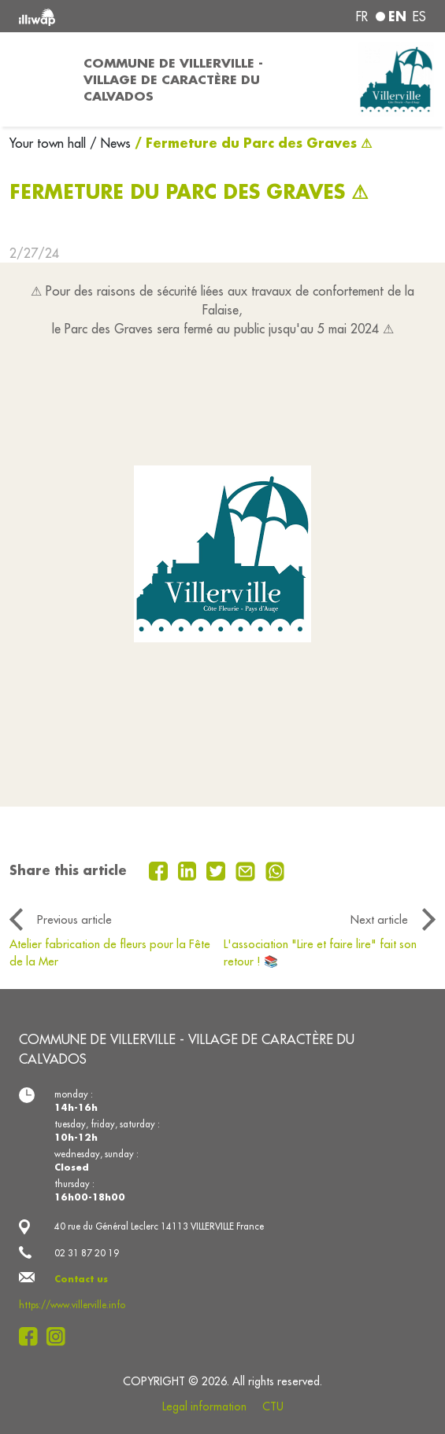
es (419, 16)
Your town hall (49, 143)
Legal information (204, 1406)
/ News (110, 143)
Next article (379, 919)
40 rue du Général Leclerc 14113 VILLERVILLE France (159, 1226)
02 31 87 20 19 (86, 1253)
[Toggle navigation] (37, 79)
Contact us (81, 1279)
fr (362, 16)
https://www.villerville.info (72, 1305)
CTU (273, 1406)
